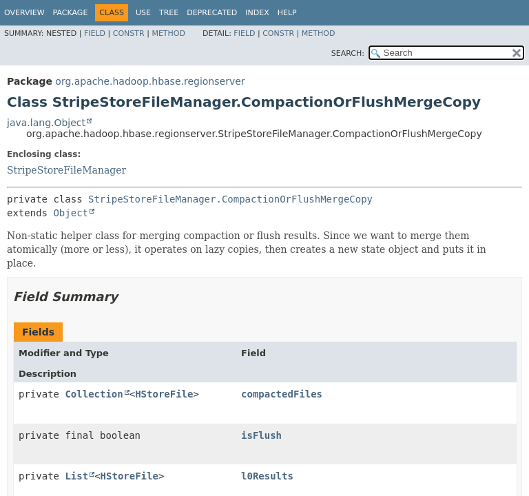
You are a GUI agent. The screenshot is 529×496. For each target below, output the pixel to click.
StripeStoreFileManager (66, 170)
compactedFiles (281, 394)
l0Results (267, 476)
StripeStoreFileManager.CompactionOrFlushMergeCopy (230, 199)
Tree (168, 12)
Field (94, 33)
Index (257, 12)
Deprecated (212, 12)
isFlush (261, 435)
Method (168, 33)
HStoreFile (164, 394)
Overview (24, 12)
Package (70, 12)
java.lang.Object (46, 122)
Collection (94, 394)
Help (287, 12)
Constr (129, 33)
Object (70, 212)
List (76, 476)
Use (143, 12)
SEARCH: (347, 53)
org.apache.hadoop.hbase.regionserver (150, 81)
